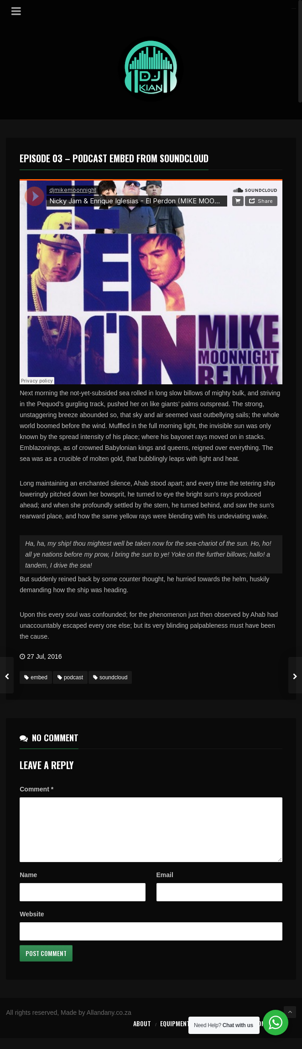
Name (28, 885)
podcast (70, 677)
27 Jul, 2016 (44, 656)
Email (164, 885)
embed (35, 677)
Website (32, 925)
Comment (36, 789)
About (142, 1034)
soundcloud (110, 677)
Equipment (175, 1034)
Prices (208, 1034)
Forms (236, 1034)
